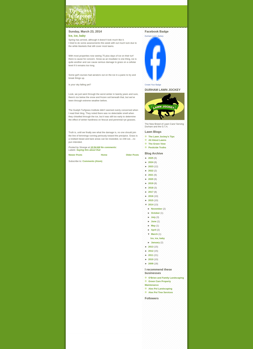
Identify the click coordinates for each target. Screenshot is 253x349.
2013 (151, 246)
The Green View (157, 143)
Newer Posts (75, 155)
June (154, 221)
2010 (151, 259)
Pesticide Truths (157, 147)
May (153, 225)
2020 (151, 179)
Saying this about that (88, 150)
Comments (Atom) (92, 161)
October (155, 213)
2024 (151, 162)
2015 (151, 200)
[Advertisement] (110, 341)
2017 (151, 192)
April (154, 230)
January (155, 242)
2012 (151, 251)
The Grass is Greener (80, 13)
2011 (151, 255)
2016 (151, 196)
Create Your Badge (153, 85)
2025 (151, 158)
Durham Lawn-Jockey (154, 36)
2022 (151, 170)
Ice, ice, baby (77, 35)
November (157, 208)
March (154, 234)
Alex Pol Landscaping (160, 288)
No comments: (109, 147)
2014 (151, 204)
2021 (151, 175)
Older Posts (132, 155)
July (153, 217)
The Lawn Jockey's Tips (161, 136)
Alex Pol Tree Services (160, 292)
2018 (151, 187)
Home (104, 155)
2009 (151, 263)
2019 (151, 183)
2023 (151, 166)
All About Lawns (157, 140)
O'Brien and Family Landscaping (166, 277)
